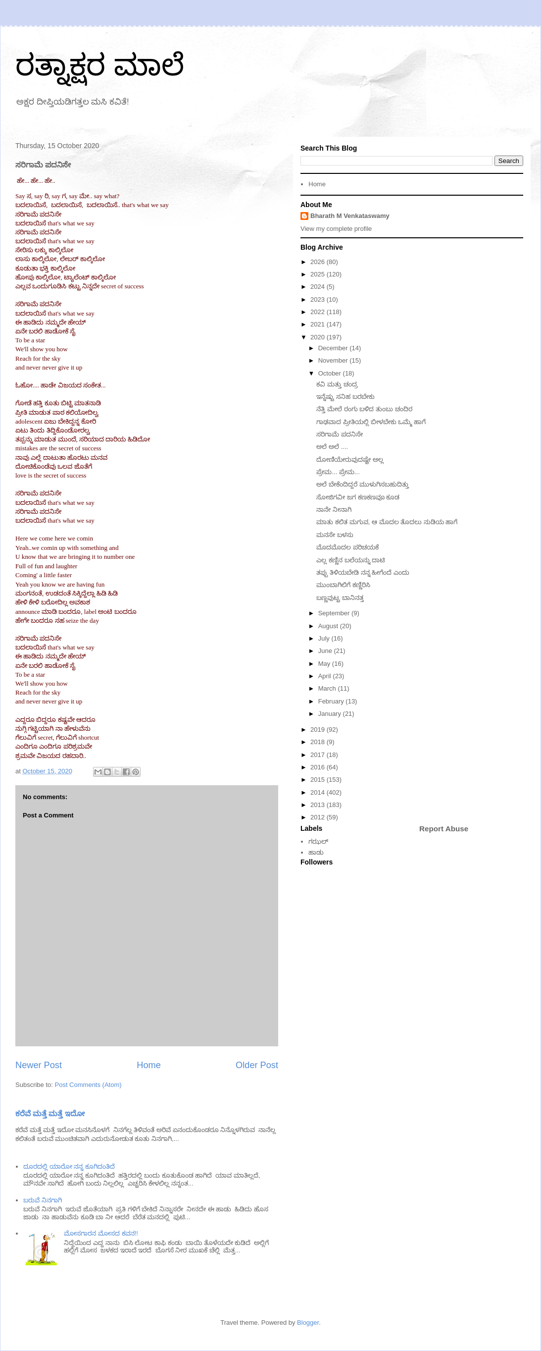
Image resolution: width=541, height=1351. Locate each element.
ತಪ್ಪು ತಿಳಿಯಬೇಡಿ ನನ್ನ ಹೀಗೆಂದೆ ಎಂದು (362, 572)
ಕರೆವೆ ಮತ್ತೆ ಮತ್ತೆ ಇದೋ (50, 1113)
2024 (318, 286)
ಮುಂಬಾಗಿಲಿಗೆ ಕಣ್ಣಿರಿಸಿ (343, 585)
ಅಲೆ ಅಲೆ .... (332, 446)
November (334, 360)
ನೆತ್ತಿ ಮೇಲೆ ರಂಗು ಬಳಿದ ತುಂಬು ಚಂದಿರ (364, 409)
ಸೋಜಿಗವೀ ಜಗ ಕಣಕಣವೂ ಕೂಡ (357, 497)
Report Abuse (443, 828)
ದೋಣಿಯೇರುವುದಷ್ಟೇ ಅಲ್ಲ (350, 459)
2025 (318, 274)
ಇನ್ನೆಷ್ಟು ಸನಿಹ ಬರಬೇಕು (345, 396)
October (330, 373)
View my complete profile (336, 228)
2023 (318, 299)
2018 (318, 742)
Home (149, 1065)
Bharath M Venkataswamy (350, 215)
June (326, 650)
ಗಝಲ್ (318, 841)
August (329, 626)
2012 (318, 817)
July (325, 638)
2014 (318, 792)
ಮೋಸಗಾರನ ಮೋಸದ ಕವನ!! (101, 1233)
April (325, 676)
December (334, 348)
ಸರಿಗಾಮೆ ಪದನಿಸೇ (339, 434)
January (330, 713)
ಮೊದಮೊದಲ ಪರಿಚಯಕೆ (347, 547)
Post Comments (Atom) (88, 1084)
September (334, 613)
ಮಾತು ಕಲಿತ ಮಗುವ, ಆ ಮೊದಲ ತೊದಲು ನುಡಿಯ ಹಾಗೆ (386, 522)
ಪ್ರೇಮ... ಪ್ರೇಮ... (337, 472)
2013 (318, 805)
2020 (318, 337)
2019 (318, 729)
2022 (318, 312)
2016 (318, 767)
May (325, 663)
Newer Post (38, 1065)
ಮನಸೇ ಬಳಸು (334, 535)
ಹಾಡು (316, 852)
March (328, 688)
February (332, 701)
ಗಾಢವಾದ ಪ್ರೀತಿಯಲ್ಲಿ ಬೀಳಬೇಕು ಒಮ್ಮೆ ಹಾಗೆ (370, 422)
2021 (318, 324)
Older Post (257, 1065)
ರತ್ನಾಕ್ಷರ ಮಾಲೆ (99, 65)
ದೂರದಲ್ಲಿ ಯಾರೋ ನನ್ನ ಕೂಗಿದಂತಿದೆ (69, 1166)
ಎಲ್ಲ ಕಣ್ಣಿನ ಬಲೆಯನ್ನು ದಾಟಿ (350, 560)
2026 (318, 262)
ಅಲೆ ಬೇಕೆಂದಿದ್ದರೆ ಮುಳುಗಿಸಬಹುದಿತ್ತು (362, 484)
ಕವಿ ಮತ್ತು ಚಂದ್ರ (337, 384)
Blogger (308, 1322)
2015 (318, 779)
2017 (318, 754)
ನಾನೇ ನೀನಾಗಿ (333, 509)
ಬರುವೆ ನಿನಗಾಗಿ (42, 1200)
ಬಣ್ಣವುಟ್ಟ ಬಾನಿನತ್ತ (340, 597)
